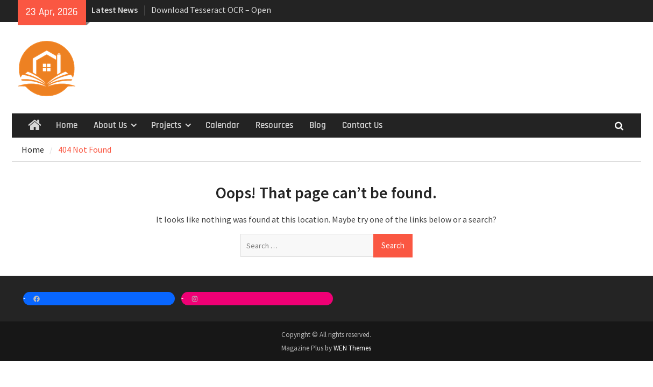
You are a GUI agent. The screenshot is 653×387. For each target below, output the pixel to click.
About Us (110, 125)
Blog (317, 125)
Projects (166, 125)
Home (66, 125)
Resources (274, 125)
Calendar (222, 125)
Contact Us (362, 125)
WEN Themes (352, 348)
